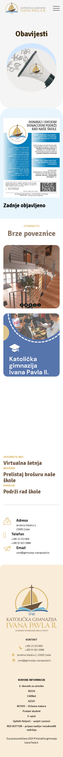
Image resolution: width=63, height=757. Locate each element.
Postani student (31, 711)
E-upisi (32, 716)
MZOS (31, 691)
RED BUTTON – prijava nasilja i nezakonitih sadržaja (31, 728)
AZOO (31, 701)
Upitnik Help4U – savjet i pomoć (31, 721)
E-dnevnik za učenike (31, 686)
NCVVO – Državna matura (31, 706)
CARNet (31, 696)
